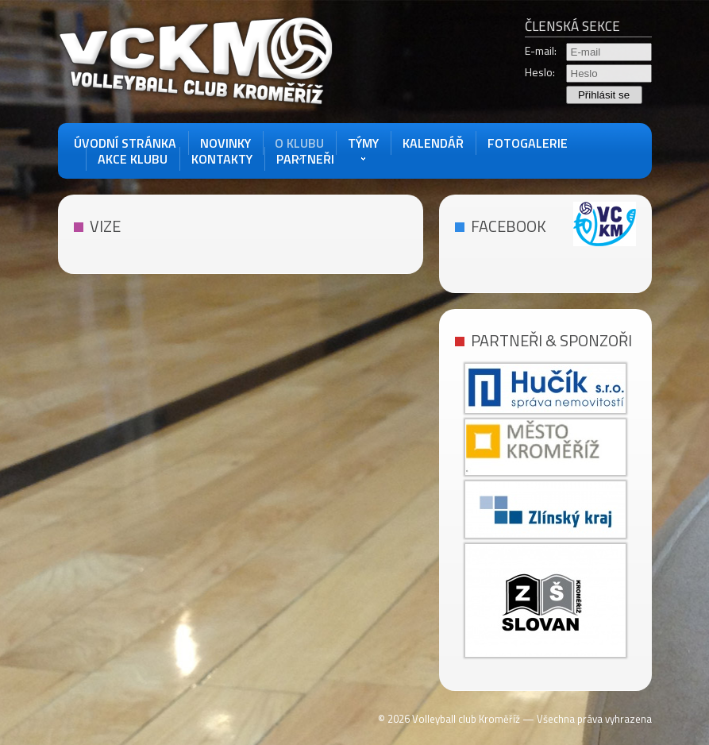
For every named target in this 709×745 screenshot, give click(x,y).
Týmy (363, 142)
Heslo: (540, 72)
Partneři (305, 158)
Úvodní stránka (125, 142)
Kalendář (433, 142)
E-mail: (541, 51)
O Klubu (299, 142)
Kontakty (221, 158)
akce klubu (133, 158)
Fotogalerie (527, 142)
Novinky (225, 142)
